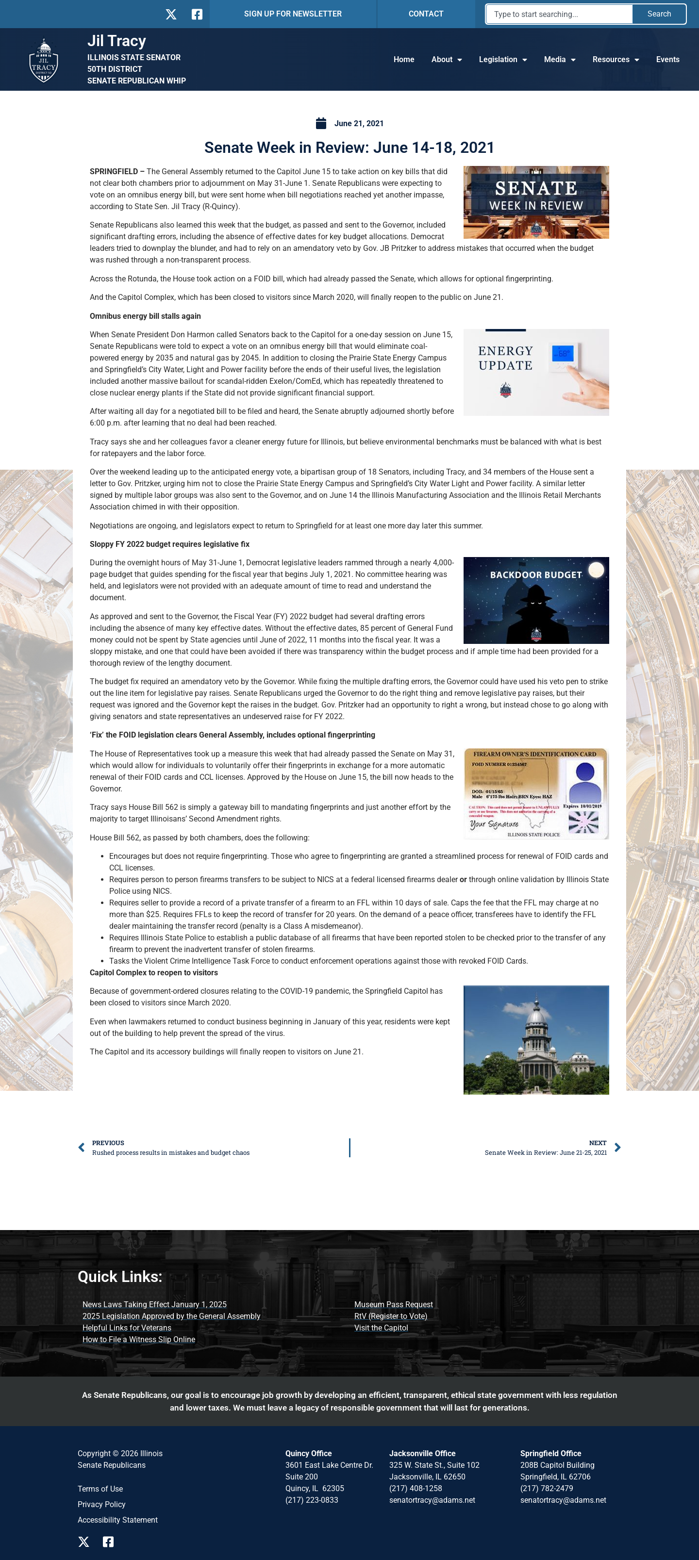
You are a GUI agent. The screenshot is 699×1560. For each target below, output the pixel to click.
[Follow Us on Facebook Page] (111, 1542)
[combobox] (559, 14)
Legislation (503, 59)
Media (560, 59)
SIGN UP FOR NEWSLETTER (293, 13)
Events (668, 59)
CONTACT (426, 13)
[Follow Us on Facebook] (196, 14)
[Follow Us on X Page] (86, 1542)
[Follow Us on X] (171, 14)
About (447, 59)
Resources (616, 59)
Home (404, 59)
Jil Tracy (116, 41)
